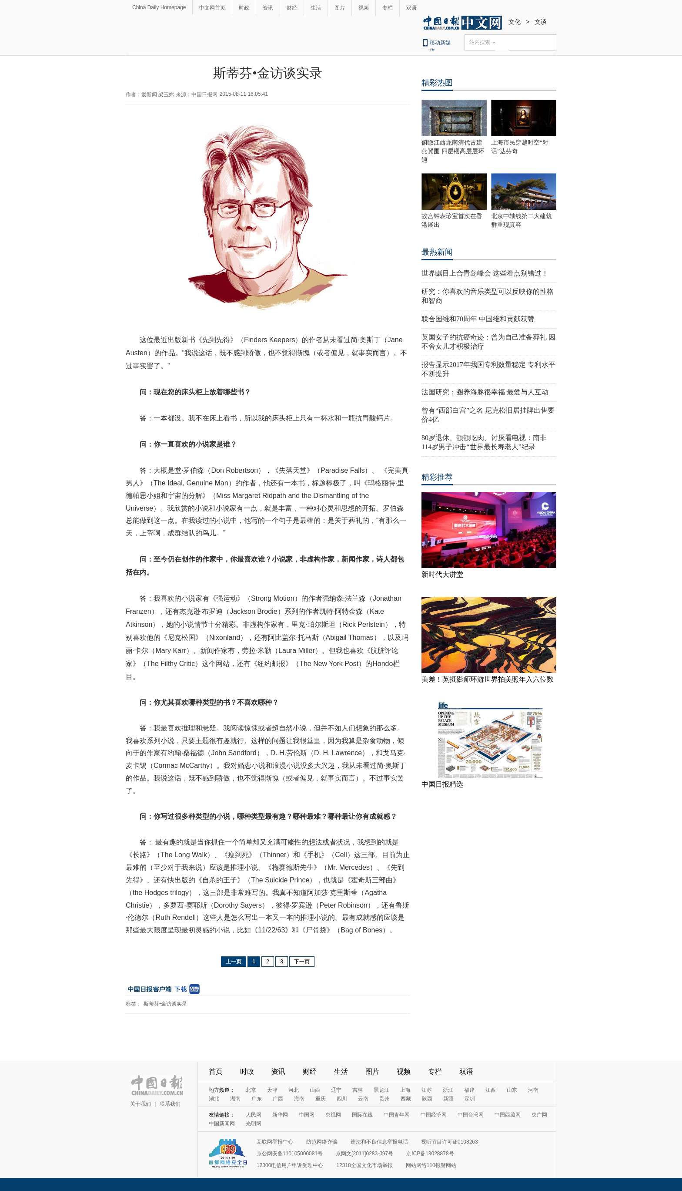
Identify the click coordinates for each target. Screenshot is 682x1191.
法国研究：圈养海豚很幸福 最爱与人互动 (484, 392)
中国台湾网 (471, 1115)
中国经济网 (434, 1115)
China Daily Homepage (159, 7)
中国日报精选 (442, 784)
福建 (469, 1090)
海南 (299, 1099)
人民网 (253, 1115)
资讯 (268, 8)
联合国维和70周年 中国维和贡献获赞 (478, 319)
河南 (533, 1090)
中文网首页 (212, 8)
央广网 (539, 1115)
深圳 (470, 1099)
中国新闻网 (222, 1123)
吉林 (357, 1090)
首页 (216, 1071)
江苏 (426, 1090)
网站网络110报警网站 (431, 1165)
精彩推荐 (437, 477)
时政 (244, 8)
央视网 (333, 1115)
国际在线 (362, 1115)
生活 (316, 8)
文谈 (541, 21)
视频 (363, 8)
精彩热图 (437, 82)
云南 (363, 1099)
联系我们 (170, 1104)
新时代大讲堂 (442, 574)
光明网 (253, 1123)
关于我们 (140, 1104)
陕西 (427, 1099)
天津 (272, 1090)
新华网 (280, 1115)
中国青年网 (397, 1115)
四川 (342, 1099)
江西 (490, 1090)
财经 (292, 8)
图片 (339, 8)
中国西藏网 (508, 1115)
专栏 (387, 8)
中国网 (306, 1115)
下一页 (302, 962)
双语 (411, 8)
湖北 (214, 1099)
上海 (405, 1090)
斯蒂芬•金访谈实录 (165, 1004)
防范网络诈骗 (322, 1142)
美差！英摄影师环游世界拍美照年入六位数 (487, 679)
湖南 (235, 1099)
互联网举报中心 (275, 1142)
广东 (256, 1099)
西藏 (406, 1099)
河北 (293, 1090)
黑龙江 (381, 1090)
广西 (278, 1099)
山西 (315, 1090)
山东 (512, 1090)
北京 (251, 1090)
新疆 (448, 1099)
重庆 (320, 1099)
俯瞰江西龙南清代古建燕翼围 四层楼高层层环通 (452, 151)
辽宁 (336, 1090)
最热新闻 (437, 252)
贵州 (384, 1099)
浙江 (448, 1090)
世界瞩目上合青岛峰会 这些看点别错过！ (484, 273)
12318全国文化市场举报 (364, 1165)
